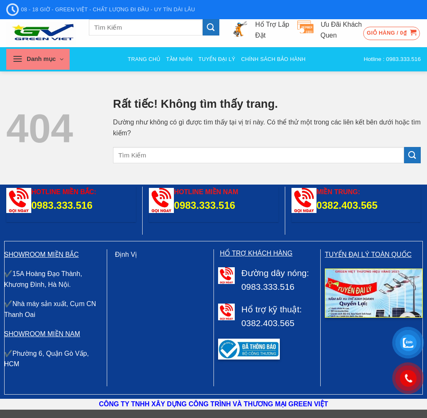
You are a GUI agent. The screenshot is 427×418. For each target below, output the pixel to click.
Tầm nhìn (179, 59)
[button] (391, 33)
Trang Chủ (144, 59)
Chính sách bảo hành (273, 59)
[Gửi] (211, 27)
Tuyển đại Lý (216, 59)
